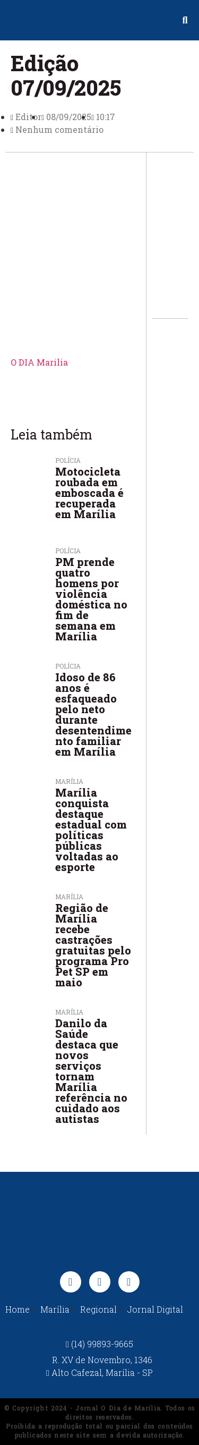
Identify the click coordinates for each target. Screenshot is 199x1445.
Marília (69, 896)
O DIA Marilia (39, 362)
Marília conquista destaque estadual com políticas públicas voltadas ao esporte (91, 829)
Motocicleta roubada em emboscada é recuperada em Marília (89, 492)
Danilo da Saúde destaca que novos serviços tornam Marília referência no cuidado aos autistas (91, 1071)
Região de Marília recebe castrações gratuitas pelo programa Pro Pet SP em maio (93, 945)
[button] (8, 20)
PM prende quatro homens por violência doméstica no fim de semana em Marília (91, 599)
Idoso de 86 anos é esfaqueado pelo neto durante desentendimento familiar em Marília (93, 714)
